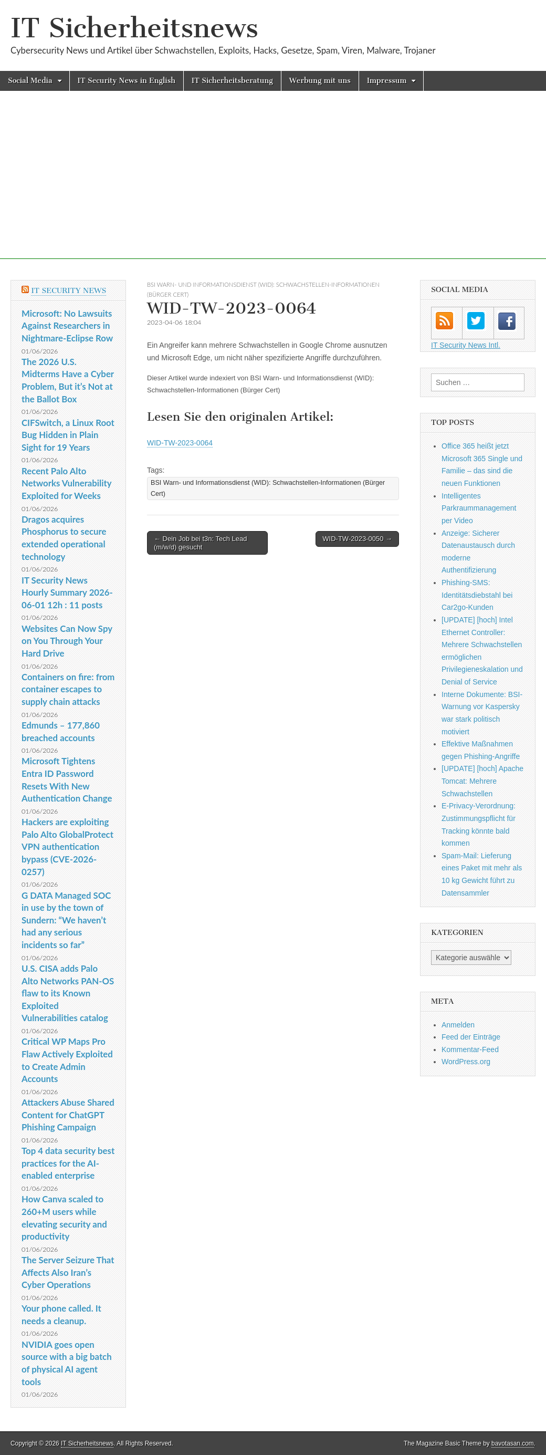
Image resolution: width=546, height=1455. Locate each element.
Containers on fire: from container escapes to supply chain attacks (68, 689)
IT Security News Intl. (465, 345)
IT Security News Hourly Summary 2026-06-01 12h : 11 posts (67, 592)
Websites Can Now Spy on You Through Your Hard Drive (67, 641)
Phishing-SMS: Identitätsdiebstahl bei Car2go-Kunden (477, 594)
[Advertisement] (273, 185)
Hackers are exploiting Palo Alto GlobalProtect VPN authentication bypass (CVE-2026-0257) (67, 846)
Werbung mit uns (320, 80)
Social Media (30, 80)
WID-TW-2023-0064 (180, 443)
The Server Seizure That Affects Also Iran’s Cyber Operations (68, 1272)
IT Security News (68, 290)
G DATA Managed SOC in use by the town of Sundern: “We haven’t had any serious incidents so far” (66, 920)
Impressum (387, 80)
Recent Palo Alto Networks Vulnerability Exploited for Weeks (66, 483)
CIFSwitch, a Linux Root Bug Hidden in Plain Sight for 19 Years (68, 435)
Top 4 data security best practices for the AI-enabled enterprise (68, 1163)
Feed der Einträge (471, 1037)
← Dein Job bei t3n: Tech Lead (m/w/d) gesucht (200, 543)
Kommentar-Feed (470, 1049)
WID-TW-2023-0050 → (357, 539)
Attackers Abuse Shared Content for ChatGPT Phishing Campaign (68, 1114)
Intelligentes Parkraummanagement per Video (479, 508)
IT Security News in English (126, 80)
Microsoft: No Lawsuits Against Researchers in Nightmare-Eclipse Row (67, 326)
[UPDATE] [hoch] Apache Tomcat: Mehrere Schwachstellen (482, 780)
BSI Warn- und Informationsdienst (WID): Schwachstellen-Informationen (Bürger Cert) (268, 488)
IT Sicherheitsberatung (232, 80)
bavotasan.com (512, 1443)
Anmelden (458, 1025)
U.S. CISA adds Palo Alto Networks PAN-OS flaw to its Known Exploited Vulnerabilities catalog (68, 993)
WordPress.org (466, 1061)
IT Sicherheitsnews (134, 28)
